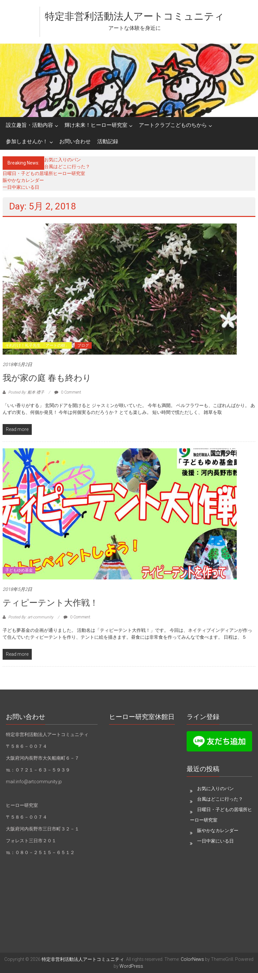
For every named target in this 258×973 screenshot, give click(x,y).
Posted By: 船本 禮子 (26, 392)
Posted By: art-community (30, 617)
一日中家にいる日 (21, 187)
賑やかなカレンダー (23, 180)
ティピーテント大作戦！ (50, 603)
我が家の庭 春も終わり (47, 378)
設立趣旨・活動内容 (29, 125)
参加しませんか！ (27, 141)
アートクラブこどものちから (173, 125)
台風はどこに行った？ (67, 166)
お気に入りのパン (62, 159)
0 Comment (67, 392)
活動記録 (107, 141)
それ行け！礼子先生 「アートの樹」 (37, 345)
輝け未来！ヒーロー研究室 (95, 125)
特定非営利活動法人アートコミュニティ (134, 16)
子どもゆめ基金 (19, 570)
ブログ (83, 345)
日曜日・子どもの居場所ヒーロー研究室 (44, 173)
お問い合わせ (75, 141)
